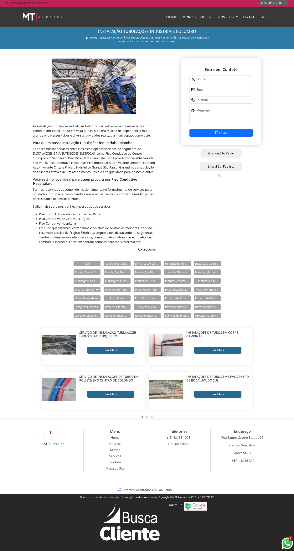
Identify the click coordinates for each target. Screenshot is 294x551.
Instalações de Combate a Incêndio (88, 272)
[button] (142, 417)
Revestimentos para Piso (148, 315)
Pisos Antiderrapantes (148, 289)
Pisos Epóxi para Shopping (148, 298)
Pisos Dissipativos (87, 298)
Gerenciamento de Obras (178, 263)
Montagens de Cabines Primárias (88, 281)
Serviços (226, 16)
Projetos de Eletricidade (208, 298)
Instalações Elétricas (118, 272)
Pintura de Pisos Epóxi (148, 281)
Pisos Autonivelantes (178, 289)
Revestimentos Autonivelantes (178, 307)
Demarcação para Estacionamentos (148, 263)
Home (171, 16)
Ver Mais (111, 350)
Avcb (87, 263)
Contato (249, 16)
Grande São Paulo (221, 153)
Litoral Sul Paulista (221, 166)
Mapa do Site (115, 468)
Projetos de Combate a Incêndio (178, 298)
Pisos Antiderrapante (118, 289)
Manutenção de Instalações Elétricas (208, 272)
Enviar (223, 133)
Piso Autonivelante (87, 289)
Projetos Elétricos (87, 307)
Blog (265, 16)
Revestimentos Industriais (118, 315)
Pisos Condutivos (207, 289)
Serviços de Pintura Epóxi (178, 315)
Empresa (188, 16)
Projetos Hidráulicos (118, 307)
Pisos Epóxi (117, 298)
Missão (207, 16)
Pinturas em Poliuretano (178, 281)
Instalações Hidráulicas (148, 272)
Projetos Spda (147, 307)
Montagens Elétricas (118, 281)
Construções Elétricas (118, 263)
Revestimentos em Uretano (88, 315)
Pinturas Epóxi (207, 281)
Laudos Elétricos (177, 272)
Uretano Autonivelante (208, 315)
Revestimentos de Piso (208, 307)
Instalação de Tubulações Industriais (208, 263)
